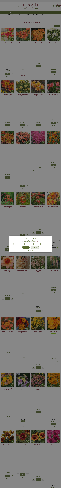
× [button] (50, 236)
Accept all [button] (26, 247)
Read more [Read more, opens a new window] (37, 241)
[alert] (30, 244)
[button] (30, 250)
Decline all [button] (35, 247)
